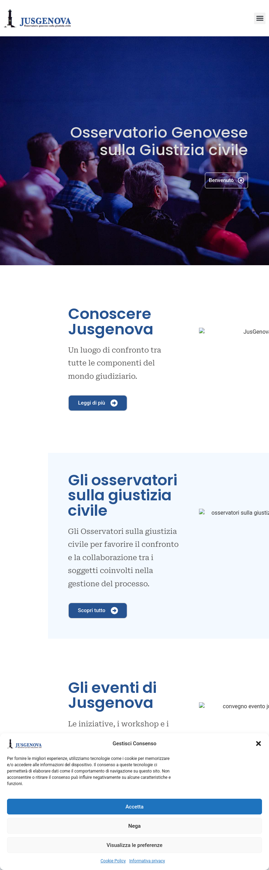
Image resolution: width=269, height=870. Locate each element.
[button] (258, 743)
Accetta (134, 807)
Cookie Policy (113, 860)
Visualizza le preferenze (134, 845)
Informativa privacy (147, 860)
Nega (134, 826)
